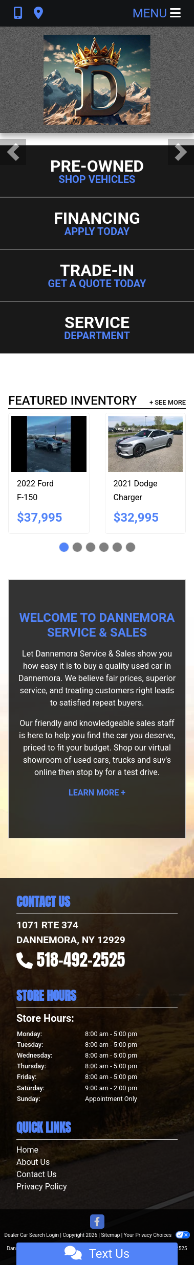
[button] (13, 152)
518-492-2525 (81, 959)
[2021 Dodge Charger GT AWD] (145, 444)
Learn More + (97, 793)
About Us (33, 1162)
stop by (89, 772)
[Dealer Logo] (97, 80)
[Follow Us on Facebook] (97, 1222)
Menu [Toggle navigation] (157, 13)
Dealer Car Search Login (31, 1235)
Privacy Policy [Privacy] (41, 1186)
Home (27, 1150)
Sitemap (110, 1235)
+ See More (167, 402)
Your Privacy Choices (157, 1235)
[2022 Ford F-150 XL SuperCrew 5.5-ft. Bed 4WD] (49, 444)
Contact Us (36, 1174)
